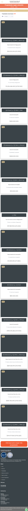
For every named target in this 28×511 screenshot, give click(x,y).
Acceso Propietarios (5, 477)
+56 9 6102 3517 (4, 496)
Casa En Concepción (14, 114)
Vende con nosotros (5, 473)
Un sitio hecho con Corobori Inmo (6, 509)
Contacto (3, 479)
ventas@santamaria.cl (5, 495)
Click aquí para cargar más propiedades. (14, 444)
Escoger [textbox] (6, 16)
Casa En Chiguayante (14, 79)
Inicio (2, 466)
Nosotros (3, 468)
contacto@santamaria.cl (5, 502)
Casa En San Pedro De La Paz (14, 394)
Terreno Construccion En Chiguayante (14, 219)
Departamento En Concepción (14, 254)
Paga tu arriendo (4, 475)
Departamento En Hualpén (14, 184)
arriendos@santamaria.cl (5, 498)
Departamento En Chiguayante (14, 44)
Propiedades (4, 470)
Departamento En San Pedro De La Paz (14, 359)
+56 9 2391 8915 (4, 503)
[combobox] (8, 16)
